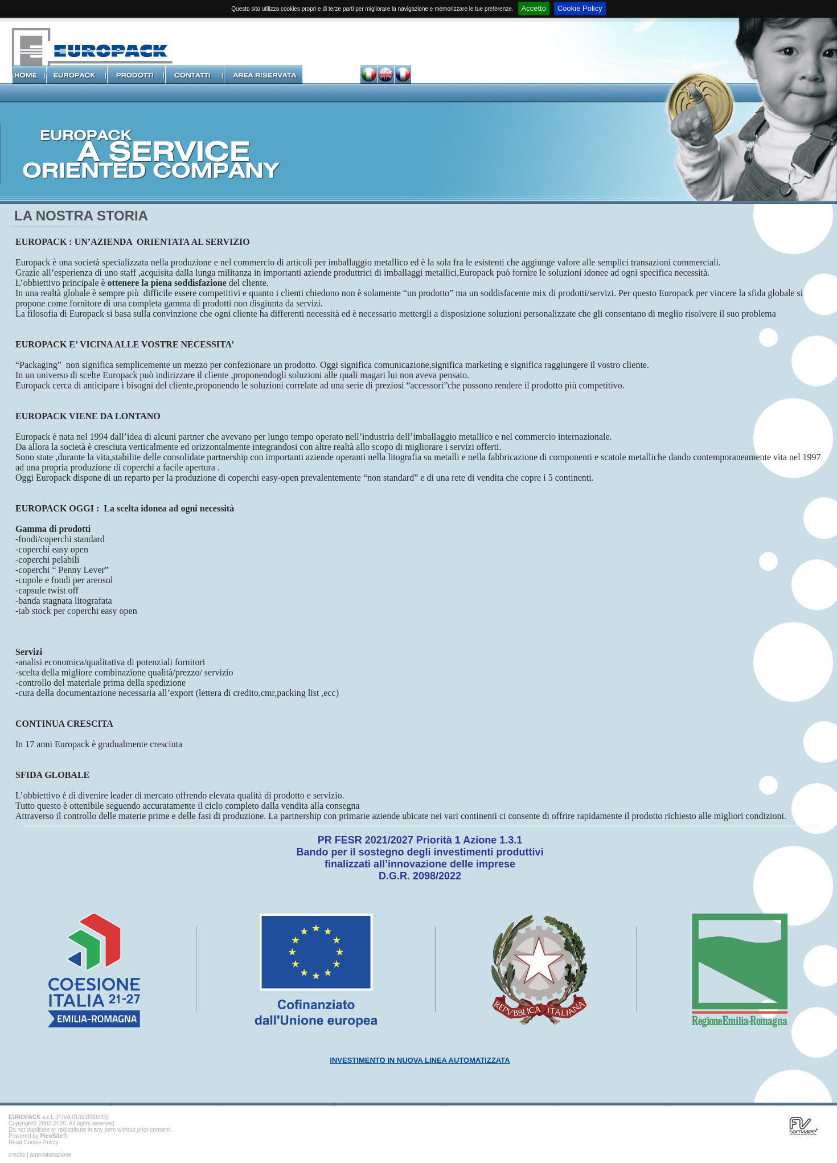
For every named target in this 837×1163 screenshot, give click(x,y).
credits (17, 1155)
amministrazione (51, 1155)
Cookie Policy (579, 8)
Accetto (534, 8)
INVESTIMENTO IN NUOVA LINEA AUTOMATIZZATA (420, 1060)
